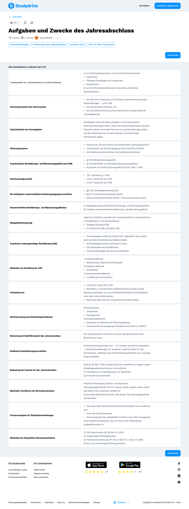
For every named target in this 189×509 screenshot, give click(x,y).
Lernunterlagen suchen (17, 470)
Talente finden (39, 470)
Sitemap (96, 502)
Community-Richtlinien (17, 477)
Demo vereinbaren (41, 477)
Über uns (61, 502)
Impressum (49, 502)
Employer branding (41, 473)
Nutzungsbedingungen (17, 502)
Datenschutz (36, 502)
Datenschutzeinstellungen (79, 502)
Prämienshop (13, 473)
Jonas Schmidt (46, 38)
